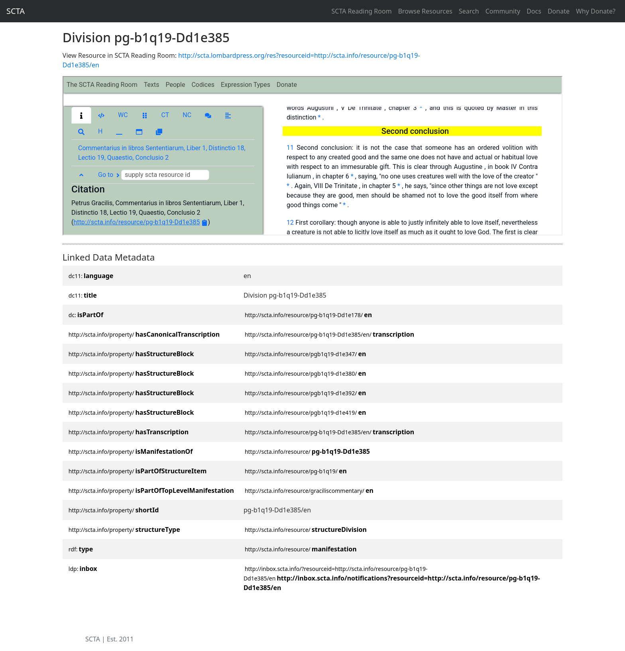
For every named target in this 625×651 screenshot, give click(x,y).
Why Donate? (595, 11)
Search (469, 11)
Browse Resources (425, 11)
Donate (559, 11)
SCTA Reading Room (362, 11)
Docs (534, 11)
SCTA (15, 11)
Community (503, 11)
